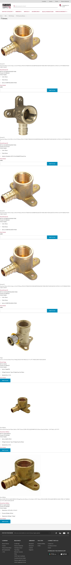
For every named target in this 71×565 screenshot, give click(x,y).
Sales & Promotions (47, 11)
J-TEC (3, 552)
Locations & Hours (52, 545)
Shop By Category (7, 11)
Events (56, 1)
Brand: (4, 69)
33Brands (18, 11)
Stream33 (31, 543)
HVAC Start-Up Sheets (19, 556)
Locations (44, 1)
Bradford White (41, 543)
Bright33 (31, 549)
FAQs (15, 554)
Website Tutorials (18, 552)
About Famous (5, 543)
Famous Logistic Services (20, 560)
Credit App (16, 543)
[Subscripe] (48, 533)
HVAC (39, 545)
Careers (50, 1)
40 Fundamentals (6, 549)
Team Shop (16, 549)
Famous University (65, 1)
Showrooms (35, 11)
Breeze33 (31, 545)
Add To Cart (52, 90)
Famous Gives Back (6, 547)
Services (26, 11)
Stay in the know (7, 533)
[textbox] (35, 6)
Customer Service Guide (20, 558)
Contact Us (50, 543)
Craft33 (31, 547)
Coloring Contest (18, 547)
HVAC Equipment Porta (19, 562)
